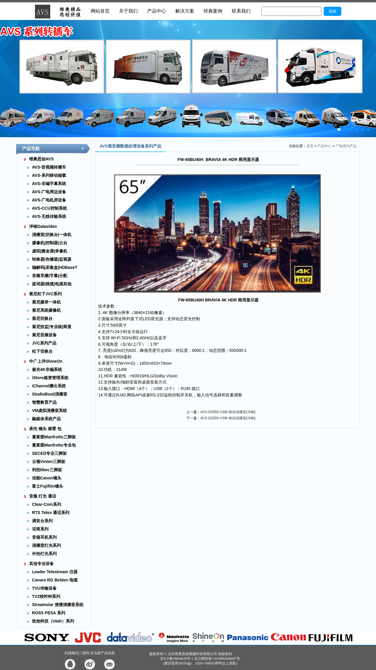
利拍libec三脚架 (47, 469)
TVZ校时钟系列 (46, 596)
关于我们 (128, 11)
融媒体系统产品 (46, 418)
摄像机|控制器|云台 (49, 242)
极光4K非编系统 (47, 369)
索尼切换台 (42, 318)
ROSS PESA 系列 (48, 612)
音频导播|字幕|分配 (49, 275)
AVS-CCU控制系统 (49, 208)
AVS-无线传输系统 (49, 216)
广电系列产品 (346, 146)
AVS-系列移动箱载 (49, 175)
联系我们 (241, 11)
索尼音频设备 (44, 335)
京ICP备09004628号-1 (176, 659)
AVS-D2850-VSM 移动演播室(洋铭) (228, 412)
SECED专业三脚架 (49, 453)
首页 (309, 146)
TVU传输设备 (44, 588)
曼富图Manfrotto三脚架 (54, 437)
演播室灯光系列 (46, 545)
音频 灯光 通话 (42, 496)
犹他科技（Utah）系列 (53, 621)
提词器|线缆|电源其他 (51, 283)
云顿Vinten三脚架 (48, 461)
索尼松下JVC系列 (45, 293)
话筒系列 (40, 529)
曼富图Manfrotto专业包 (54, 445)
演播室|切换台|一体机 (51, 234)
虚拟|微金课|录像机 (49, 251)
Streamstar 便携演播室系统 (57, 604)
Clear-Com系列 (46, 504)
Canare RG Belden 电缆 (55, 580)
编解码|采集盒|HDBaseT (54, 267)
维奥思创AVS (41, 159)
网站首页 (100, 11)
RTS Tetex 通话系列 (50, 512)
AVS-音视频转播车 (49, 167)
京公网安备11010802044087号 (217, 659)
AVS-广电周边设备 (49, 191)
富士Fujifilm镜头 (47, 486)
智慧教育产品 (44, 402)
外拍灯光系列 (44, 553)
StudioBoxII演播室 (49, 394)
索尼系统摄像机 (46, 310)
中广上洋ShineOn (46, 361)
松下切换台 (42, 351)
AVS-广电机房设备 (49, 200)
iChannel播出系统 (49, 386)
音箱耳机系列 (44, 537)
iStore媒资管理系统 (50, 377)
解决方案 (184, 11)
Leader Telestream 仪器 (55, 571)
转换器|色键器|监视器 (51, 259)
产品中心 (156, 11)
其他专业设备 (41, 563)
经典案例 (213, 11)
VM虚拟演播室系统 (49, 410)
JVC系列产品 (44, 343)
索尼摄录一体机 (46, 302)
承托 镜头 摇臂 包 (45, 428)
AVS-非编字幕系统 (49, 183)
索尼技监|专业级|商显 (51, 326)
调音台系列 (42, 520)
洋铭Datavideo (43, 226)
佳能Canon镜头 (46, 478)
